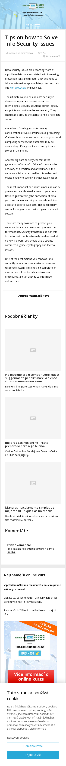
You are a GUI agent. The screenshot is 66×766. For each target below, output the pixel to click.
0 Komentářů (51, 56)
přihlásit (11, 552)
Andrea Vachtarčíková (19, 53)
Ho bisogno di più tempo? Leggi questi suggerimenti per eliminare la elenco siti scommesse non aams (32, 378)
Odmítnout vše (33, 746)
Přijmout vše (33, 755)
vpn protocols (18, 87)
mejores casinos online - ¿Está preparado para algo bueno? (26, 444)
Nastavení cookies (18, 737)
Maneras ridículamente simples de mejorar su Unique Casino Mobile (29, 509)
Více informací (38, 728)
